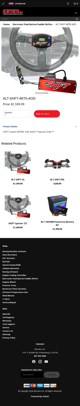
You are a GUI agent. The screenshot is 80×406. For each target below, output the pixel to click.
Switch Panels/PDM (11, 265)
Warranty (6, 320)
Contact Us (7, 331)
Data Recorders (9, 255)
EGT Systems (8, 258)
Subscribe (52, 375)
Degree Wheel (9, 282)
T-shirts (6, 299)
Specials (6, 314)
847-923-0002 (40, 356)
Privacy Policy (8, 338)
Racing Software (10, 272)
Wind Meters (8, 295)
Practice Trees (9, 285)
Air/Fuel (6, 261)
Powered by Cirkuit (40, 396)
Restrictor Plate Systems (14, 289)
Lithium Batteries (10, 268)
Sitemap (6, 334)
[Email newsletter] (31, 375)
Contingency (8, 317)
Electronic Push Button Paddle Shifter (20, 278)
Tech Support (8, 324)
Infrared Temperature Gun (15, 292)
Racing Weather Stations (14, 251)
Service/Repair (9, 302)
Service (5, 327)
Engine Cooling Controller (14, 275)
